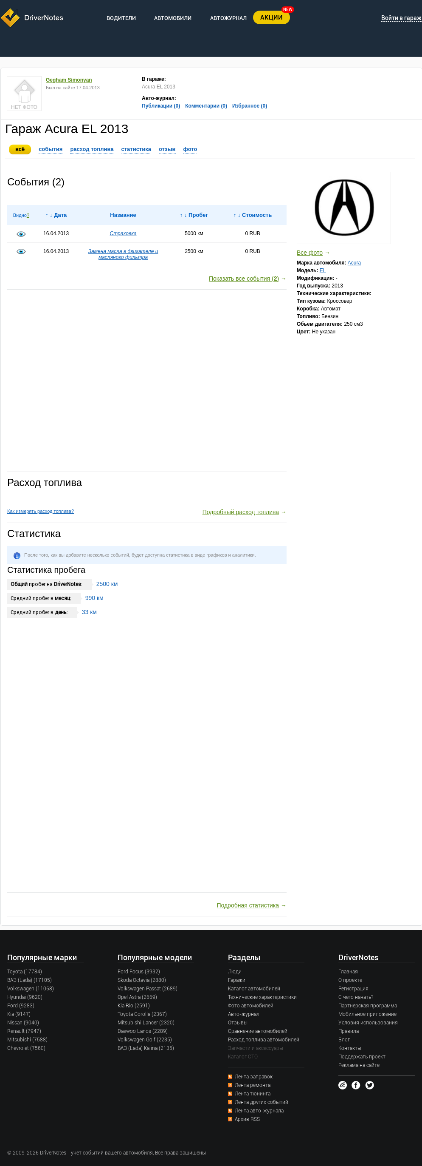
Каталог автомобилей (254, 989)
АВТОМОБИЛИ (172, 18)
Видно (20, 215)
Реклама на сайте (359, 1065)
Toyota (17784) (24, 972)
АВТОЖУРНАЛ (228, 18)
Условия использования (368, 1023)
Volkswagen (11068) (30, 989)
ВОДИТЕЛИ (121, 18)
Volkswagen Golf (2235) (145, 1040)
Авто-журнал (243, 1014)
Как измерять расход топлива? (40, 511)
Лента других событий (261, 1102)
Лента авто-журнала (259, 1111)
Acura (354, 263)
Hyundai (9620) (24, 997)
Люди (235, 972)
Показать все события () (244, 278)
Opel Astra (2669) (137, 997)
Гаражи (236, 980)
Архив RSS (247, 1119)
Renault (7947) (24, 1031)
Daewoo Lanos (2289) (143, 1031)
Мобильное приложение (367, 1014)
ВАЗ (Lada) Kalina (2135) (146, 1048)
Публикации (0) (161, 105)
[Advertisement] (147, 381)
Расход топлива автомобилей (263, 1040)
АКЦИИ (271, 17)
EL (323, 270)
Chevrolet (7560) (26, 1048)
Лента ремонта (252, 1085)
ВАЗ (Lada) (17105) (29, 980)
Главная (348, 972)
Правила (348, 1031)
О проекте (350, 980)
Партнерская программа (367, 1006)
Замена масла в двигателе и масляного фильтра (123, 254)
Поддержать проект (361, 1057)
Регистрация (353, 989)
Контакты (349, 1048)
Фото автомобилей (250, 1006)
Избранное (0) (249, 105)
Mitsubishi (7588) (27, 1040)
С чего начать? (355, 997)
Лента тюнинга (252, 1094)
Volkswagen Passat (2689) (147, 989)
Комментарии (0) (206, 105)
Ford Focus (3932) (139, 972)
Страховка (123, 233)
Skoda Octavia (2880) (142, 980)
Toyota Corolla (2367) (142, 1014)
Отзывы (238, 1023)
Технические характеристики (262, 997)
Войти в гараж (401, 17)
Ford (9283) (20, 1006)
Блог (344, 1040)
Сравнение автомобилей (257, 1031)
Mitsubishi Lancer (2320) (146, 1023)
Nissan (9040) (23, 1023)
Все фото (310, 252)
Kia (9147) (19, 1014)
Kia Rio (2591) (134, 1006)
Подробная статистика (248, 905)
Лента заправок (254, 1077)
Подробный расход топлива (241, 512)
